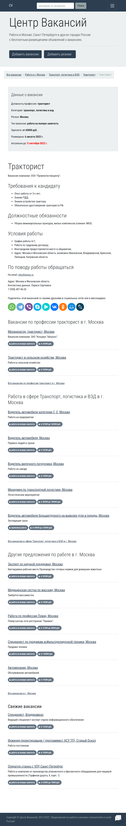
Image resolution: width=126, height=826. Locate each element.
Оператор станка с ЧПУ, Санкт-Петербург (35, 766)
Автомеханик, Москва (23, 668)
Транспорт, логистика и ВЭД (64, 74)
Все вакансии (14, 74)
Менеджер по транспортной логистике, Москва (40, 490)
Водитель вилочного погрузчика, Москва (36, 464)
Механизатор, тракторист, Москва (31, 332)
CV (11, 5)
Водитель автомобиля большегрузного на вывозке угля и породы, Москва (58, 515)
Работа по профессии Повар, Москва (33, 616)
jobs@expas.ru (25, 274)
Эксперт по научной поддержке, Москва (35, 564)
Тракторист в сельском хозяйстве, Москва (37, 357)
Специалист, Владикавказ (25, 715)
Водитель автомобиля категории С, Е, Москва (39, 412)
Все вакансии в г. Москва (22, 693)
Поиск (80, 5)
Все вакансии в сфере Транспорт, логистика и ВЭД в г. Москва (42, 541)
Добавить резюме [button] (59, 54)
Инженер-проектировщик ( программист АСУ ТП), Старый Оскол (52, 740)
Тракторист (89, 74)
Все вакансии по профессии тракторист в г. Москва (36, 383)
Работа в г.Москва (35, 74)
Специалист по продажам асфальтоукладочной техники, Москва (52, 642)
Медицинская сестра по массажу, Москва (36, 590)
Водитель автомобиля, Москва (29, 438)
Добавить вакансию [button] (25, 54)
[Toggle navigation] (112, 5)
